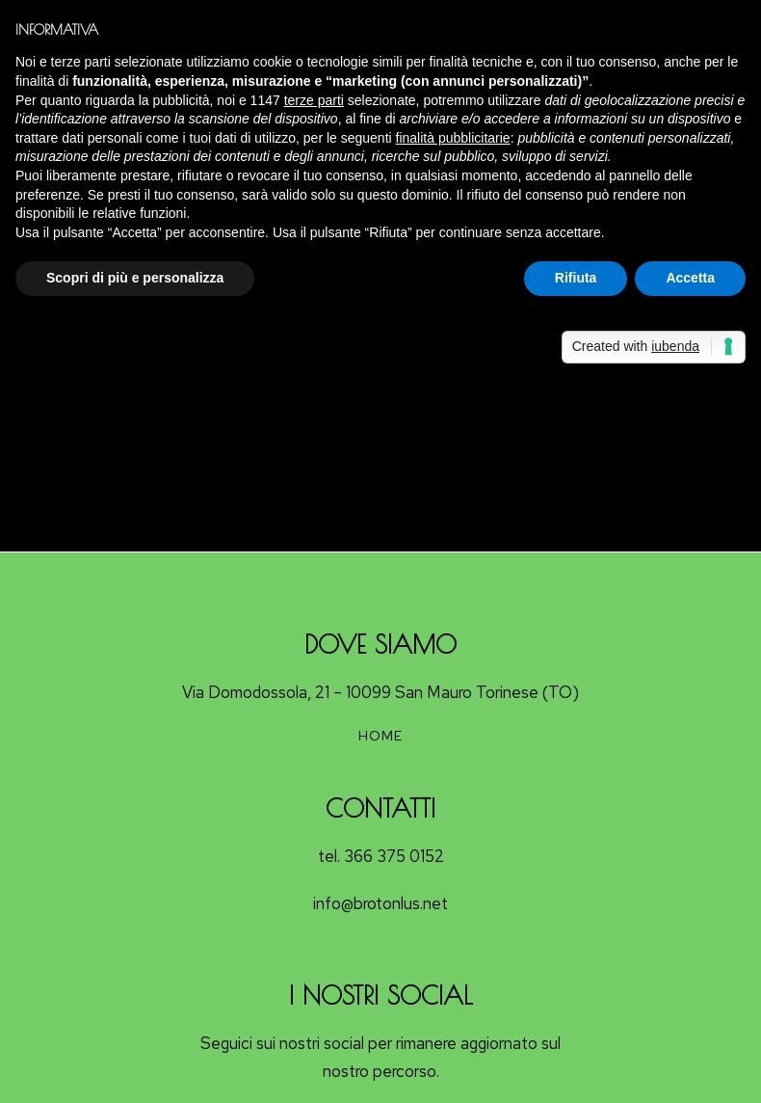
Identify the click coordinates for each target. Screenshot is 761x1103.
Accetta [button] (690, 277)
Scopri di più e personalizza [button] (134, 277)
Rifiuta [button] (576, 277)
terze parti (314, 100)
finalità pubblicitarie (453, 138)
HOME (380, 735)
